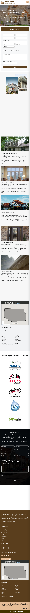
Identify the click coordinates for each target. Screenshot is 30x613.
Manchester (3, 339)
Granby (16, 337)
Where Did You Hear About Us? (9, 61)
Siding (5, 50)
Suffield (2, 341)
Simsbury (3, 340)
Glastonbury (3, 337)
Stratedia (3, 604)
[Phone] (9, 38)
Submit (15, 67)
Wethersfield (3, 343)
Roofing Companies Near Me (7, 605)
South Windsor (18, 340)
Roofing (16, 50)
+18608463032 (4, 511)
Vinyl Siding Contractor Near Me (22, 604)
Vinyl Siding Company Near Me (10, 604)
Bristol (2, 335)
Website (23, 603)
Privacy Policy (26, 608)
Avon (2, 333)
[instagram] (4, 555)
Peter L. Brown (18, 603)
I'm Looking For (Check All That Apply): (11, 49)
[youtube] (6, 555)
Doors (21, 50)
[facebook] (2, 555)
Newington (17, 339)
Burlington (17, 335)
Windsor (16, 343)
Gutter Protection (7, 52)
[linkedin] (8, 555)
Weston (16, 333)
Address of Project (7, 40)
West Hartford (17, 341)
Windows (10, 50)
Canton (2, 336)
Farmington (17, 336)
